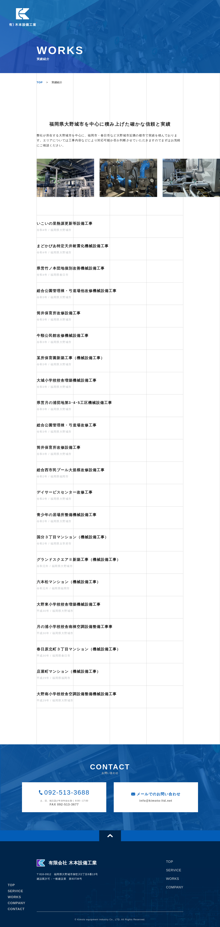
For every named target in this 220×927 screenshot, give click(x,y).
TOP (40, 82)
